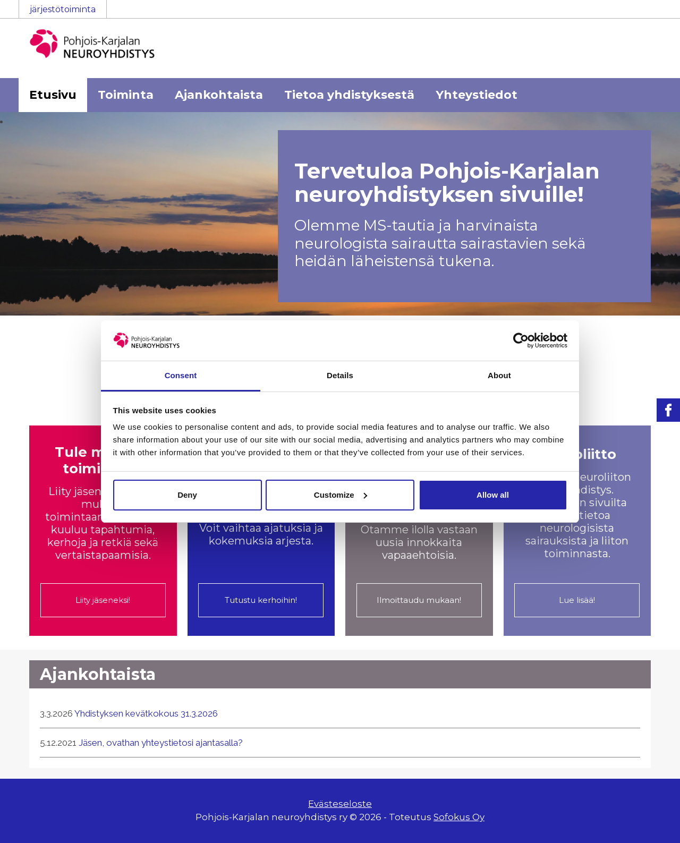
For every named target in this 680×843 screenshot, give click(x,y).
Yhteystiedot (476, 95)
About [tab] (499, 375)
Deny (187, 494)
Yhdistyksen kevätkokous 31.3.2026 (146, 713)
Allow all (493, 494)
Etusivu (52, 95)
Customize (340, 494)
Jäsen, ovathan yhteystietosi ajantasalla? (161, 742)
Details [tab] (340, 375)
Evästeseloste (340, 803)
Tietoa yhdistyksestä (349, 95)
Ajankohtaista (219, 95)
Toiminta (126, 95)
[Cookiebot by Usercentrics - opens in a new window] (520, 340)
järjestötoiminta (63, 9)
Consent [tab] (181, 375)
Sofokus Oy (459, 817)
